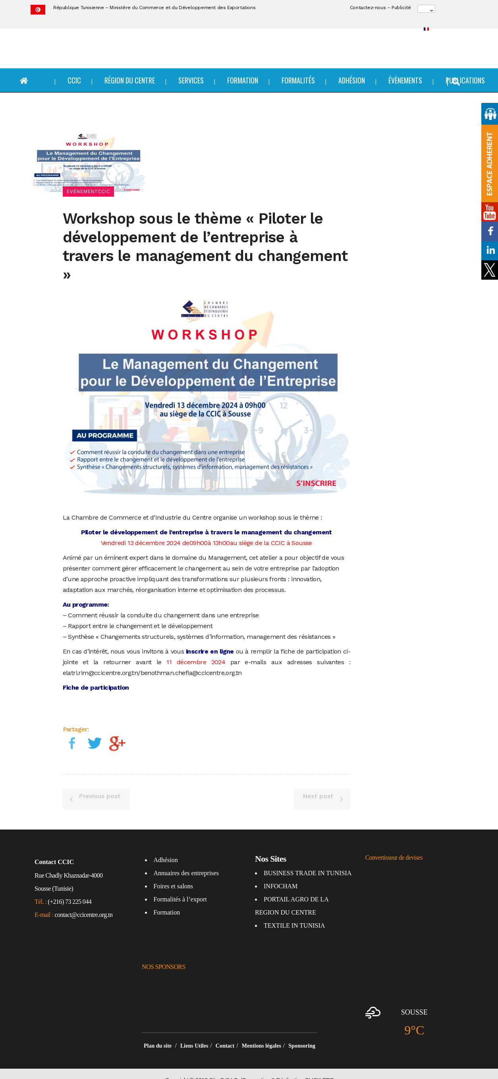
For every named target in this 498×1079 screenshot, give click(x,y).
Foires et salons (173, 873)
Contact (225, 1033)
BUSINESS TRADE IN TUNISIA (307, 860)
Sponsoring (301, 1033)
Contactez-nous (368, 7)
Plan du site (158, 1033)
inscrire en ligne (210, 638)
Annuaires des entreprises (186, 860)
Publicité (401, 7)
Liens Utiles (194, 1033)
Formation (167, 900)
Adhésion (166, 847)
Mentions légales (261, 1033)
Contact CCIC (54, 849)
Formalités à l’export (180, 887)
